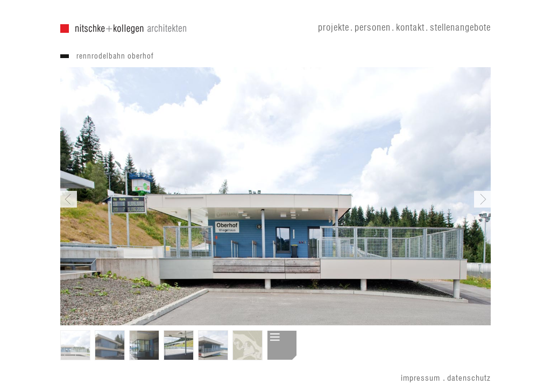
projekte (333, 27)
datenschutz (469, 378)
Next (482, 199)
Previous (68, 199)
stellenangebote (460, 27)
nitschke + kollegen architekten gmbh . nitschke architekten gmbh (123, 29)
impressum (420, 378)
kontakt (410, 27)
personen (373, 27)
